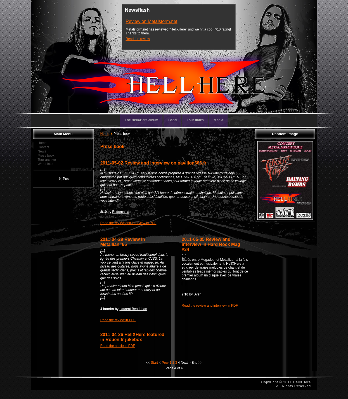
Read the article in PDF (117, 346)
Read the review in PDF (118, 320)
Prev (165, 363)
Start (154, 363)
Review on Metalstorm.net (151, 21)
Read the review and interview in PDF (128, 223)
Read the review (138, 39)
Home (104, 134)
